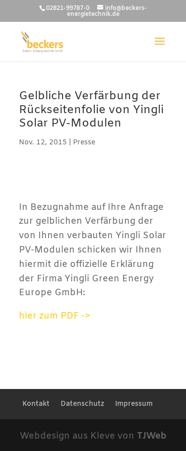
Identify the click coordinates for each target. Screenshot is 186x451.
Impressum (134, 404)
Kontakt (36, 404)
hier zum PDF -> (54, 316)
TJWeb (152, 436)
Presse (84, 142)
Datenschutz (82, 404)
